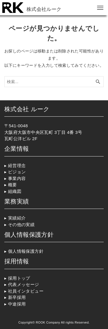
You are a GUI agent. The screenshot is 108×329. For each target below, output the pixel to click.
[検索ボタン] (98, 81)
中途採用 (17, 303)
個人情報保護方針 (25, 251)
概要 (12, 184)
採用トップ (19, 278)
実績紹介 (17, 218)
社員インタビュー (25, 291)
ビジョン (17, 171)
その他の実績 (21, 224)
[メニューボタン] (100, 7)
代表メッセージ (23, 284)
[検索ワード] (54, 81)
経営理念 (17, 165)
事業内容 (17, 178)
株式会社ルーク (44, 9)
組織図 (14, 191)
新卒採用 (17, 297)
